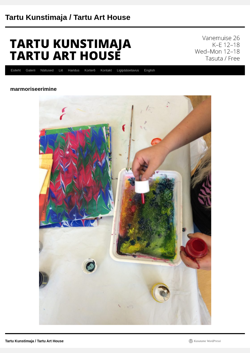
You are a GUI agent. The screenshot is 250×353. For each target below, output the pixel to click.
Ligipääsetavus (128, 70)
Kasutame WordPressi (207, 341)
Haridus (74, 70)
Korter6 (89, 70)
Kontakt (106, 70)
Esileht (16, 70)
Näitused (47, 70)
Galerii (30, 70)
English (149, 70)
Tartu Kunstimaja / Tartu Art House (67, 17)
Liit (61, 70)
